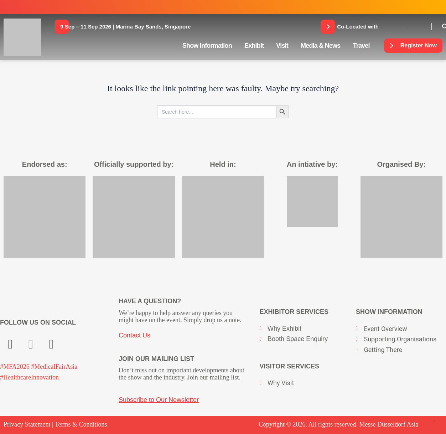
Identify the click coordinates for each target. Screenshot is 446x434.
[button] (125, 27)
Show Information (207, 45)
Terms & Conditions (81, 424)
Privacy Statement (27, 424)
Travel (361, 45)
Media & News (320, 45)
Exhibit (254, 45)
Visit (282, 45)
